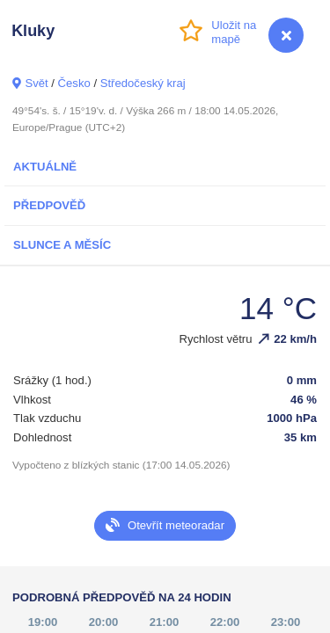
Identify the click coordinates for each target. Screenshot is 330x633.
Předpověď (49, 205)
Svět (36, 83)
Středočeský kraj (143, 83)
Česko (74, 83)
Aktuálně (45, 166)
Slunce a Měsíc (62, 244)
